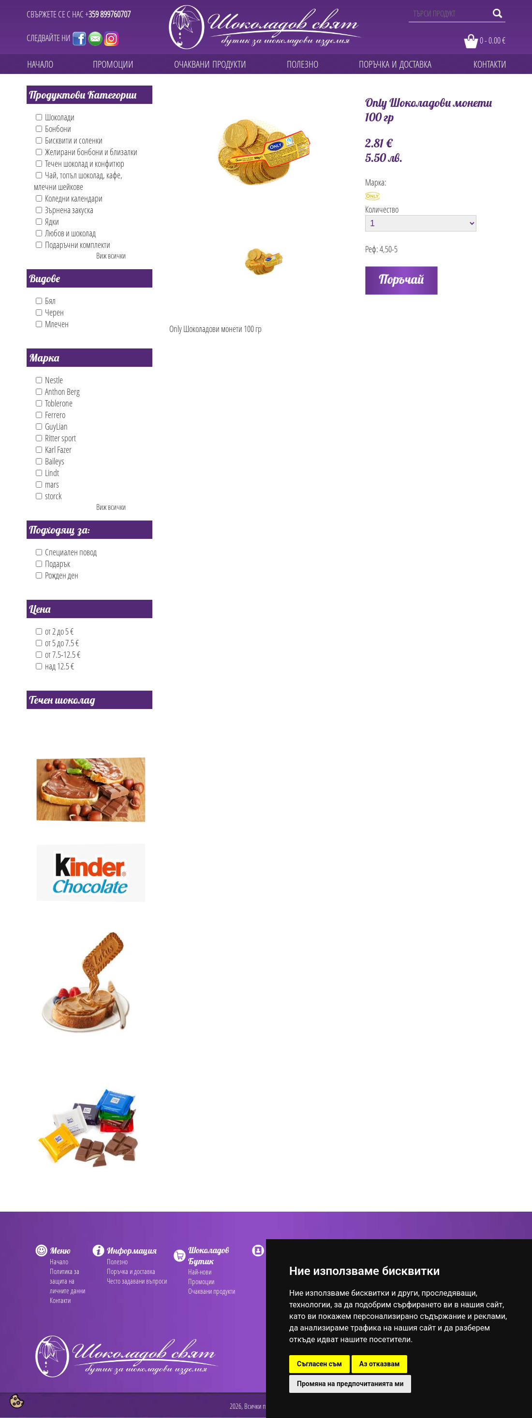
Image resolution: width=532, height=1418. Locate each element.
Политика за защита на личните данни (67, 1280)
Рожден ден (57, 575)
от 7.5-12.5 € (58, 654)
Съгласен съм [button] (319, 1364)
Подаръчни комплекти (73, 244)
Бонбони (53, 128)
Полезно (117, 1261)
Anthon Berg (58, 391)
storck (48, 496)
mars (47, 484)
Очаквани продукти (211, 1291)
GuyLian (52, 426)
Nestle (49, 380)
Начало (59, 1261)
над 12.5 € (55, 666)
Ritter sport (56, 438)
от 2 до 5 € (55, 631)
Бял (46, 300)
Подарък (53, 563)
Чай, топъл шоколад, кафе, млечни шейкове (78, 180)
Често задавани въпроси (137, 1281)
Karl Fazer (54, 449)
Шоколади (55, 117)
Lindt (47, 472)
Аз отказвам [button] (379, 1364)
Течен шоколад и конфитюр (80, 163)
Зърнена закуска (64, 210)
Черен (50, 312)
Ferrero (50, 414)
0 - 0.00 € (492, 40)
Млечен (52, 324)
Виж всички (111, 255)
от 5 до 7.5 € (57, 643)
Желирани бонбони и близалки (86, 152)
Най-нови (199, 1271)
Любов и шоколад (66, 233)
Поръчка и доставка (131, 1271)
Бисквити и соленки (69, 140)
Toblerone (54, 403)
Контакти (60, 1300)
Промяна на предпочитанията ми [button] (350, 1384)
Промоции (201, 1281)
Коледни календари (69, 198)
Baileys (50, 461)
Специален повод (66, 552)
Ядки (47, 221)
